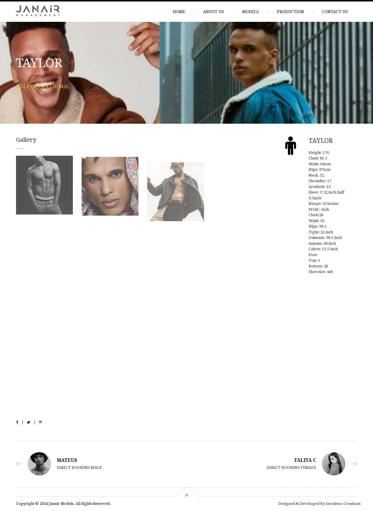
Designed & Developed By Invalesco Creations (319, 503)
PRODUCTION (290, 11)
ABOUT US (213, 11)
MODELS (250, 11)
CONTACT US (335, 11)
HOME (179, 11)
